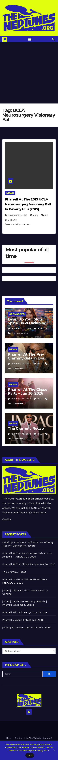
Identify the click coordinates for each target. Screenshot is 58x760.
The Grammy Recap (26, 428)
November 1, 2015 (18, 215)
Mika (34, 215)
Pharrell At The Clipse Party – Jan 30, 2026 (27, 391)
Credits (6, 519)
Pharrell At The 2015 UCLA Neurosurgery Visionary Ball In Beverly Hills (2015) (28, 204)
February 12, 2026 (21, 364)
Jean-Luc (41, 328)
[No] (54, 750)
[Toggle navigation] (29, 39)
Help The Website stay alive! (38, 738)
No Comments (20, 333)
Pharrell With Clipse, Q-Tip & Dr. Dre (24, 612)
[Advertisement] (29, 73)
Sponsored (17, 314)
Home (9, 738)
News (10, 193)
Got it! (29, 755)
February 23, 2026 (21, 328)
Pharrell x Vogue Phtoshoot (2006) (23, 619)
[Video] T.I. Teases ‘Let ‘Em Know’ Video (26, 627)
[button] (53, 39)
